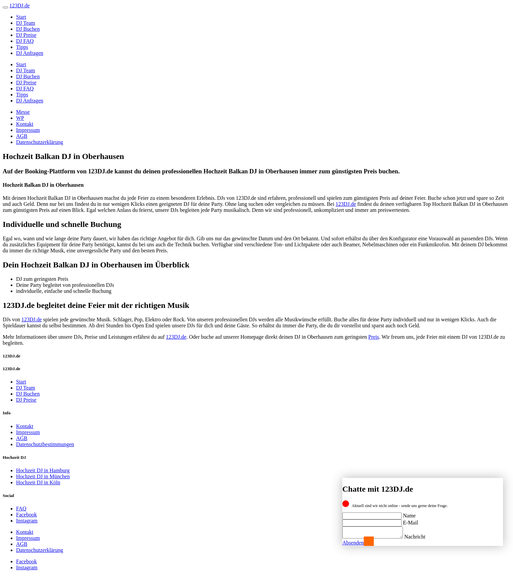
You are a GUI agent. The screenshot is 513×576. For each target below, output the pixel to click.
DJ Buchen (28, 29)
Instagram (26, 520)
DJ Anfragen (29, 53)
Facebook (26, 514)
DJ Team (25, 23)
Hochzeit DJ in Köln (38, 482)
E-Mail (410, 520)
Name (409, 513)
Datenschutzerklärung (39, 142)
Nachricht (421, 537)
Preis (373, 337)
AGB (21, 136)
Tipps (22, 47)
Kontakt (24, 124)
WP (20, 118)
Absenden (353, 543)
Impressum (28, 130)
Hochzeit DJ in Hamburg (43, 470)
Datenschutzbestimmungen (45, 444)
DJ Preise (26, 35)
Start (21, 17)
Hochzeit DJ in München (43, 476)
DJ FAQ (25, 41)
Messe (23, 112)
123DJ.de (346, 204)
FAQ (21, 508)
